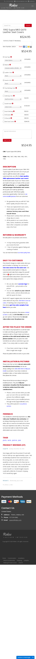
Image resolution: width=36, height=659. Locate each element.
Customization (12, 593)
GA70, (10, 475)
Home (4, 593)
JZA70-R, (15, 475)
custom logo (22, 319)
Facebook (31, 1)
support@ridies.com (20, 1)
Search (21, 598)
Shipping (19, 595)
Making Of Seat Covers (10, 598)
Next (28, 57)
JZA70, (5, 475)
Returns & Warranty (9, 595)
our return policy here (24, 288)
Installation (21, 593)
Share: (21, 82)
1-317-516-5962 (8, 1)
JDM (19, 475)
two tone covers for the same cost (14, 303)
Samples (26, 595)
